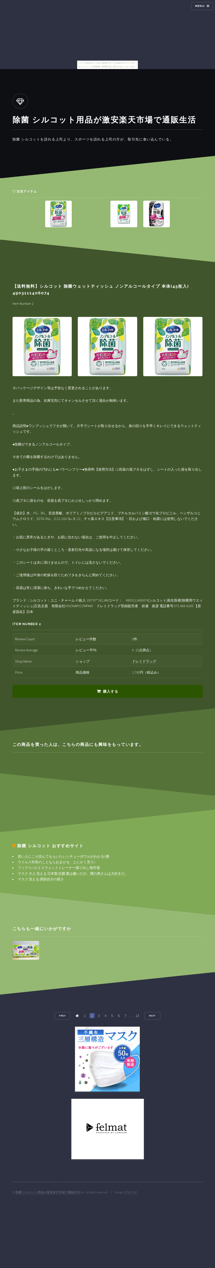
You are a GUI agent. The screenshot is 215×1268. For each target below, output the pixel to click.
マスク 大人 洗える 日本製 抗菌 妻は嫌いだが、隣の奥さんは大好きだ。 (73, 873)
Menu (200, 6)
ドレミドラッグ (144, 661)
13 (137, 1015)
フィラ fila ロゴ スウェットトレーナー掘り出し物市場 (59, 867)
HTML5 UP (130, 1192)
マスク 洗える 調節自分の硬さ (41, 879)
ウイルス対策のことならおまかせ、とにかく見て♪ (57, 862)
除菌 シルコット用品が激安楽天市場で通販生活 (48, 1192)
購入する (110, 691)
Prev (62, 1016)
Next (152, 1016)
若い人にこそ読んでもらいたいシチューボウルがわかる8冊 (63, 856)
